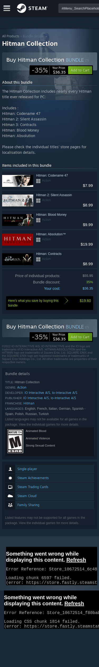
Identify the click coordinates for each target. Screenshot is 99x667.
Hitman (28, 403)
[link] (48, 70)
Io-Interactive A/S (64, 393)
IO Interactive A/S (37, 393)
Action (21, 387)
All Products (10, 36)
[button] (80, 337)
